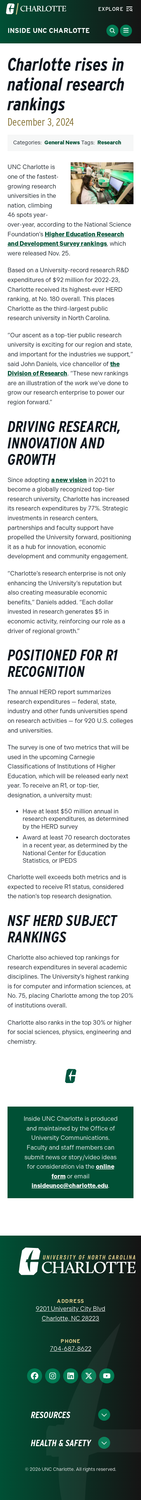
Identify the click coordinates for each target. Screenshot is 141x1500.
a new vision (69, 480)
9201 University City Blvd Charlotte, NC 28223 (70, 1313)
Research (109, 142)
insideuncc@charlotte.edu (70, 1185)
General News (62, 142)
